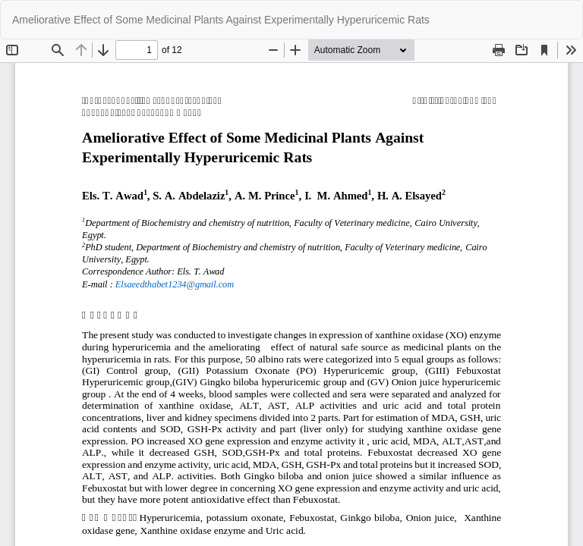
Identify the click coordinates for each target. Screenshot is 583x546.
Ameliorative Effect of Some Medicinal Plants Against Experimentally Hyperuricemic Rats (221, 20)
